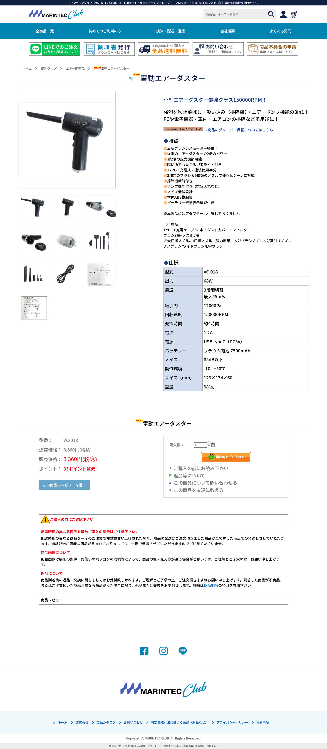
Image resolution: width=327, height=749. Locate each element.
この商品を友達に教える (198, 490)
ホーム (27, 68)
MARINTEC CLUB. (157, 738)
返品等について (189, 475)
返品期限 (211, 585)
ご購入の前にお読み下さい (201, 468)
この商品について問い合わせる (205, 482)
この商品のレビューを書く (64, 485)
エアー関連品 (75, 68)
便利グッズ (49, 68)
